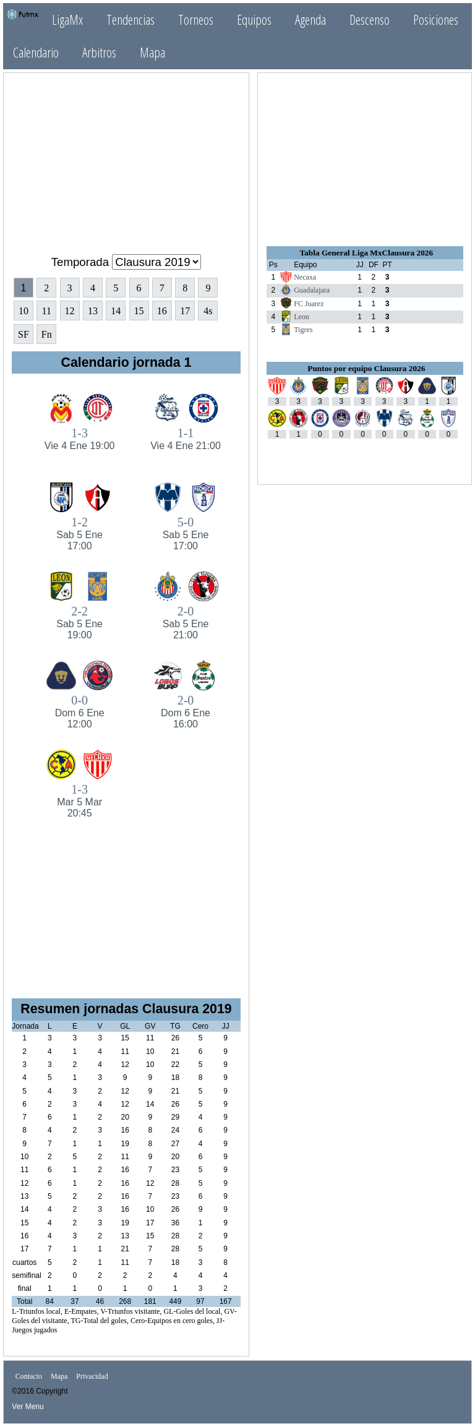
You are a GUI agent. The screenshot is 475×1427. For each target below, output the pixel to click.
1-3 (79, 439)
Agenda (310, 19)
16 (162, 311)
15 (139, 311)
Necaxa (305, 277)
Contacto (28, 1376)
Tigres (303, 329)
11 (46, 311)
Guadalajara (312, 290)
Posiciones (435, 19)
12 (70, 311)
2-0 (185, 622)
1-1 (185, 439)
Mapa (152, 52)
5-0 (185, 533)
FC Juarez (308, 303)
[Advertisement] (126, 158)
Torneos (195, 19)
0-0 (79, 711)
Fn (46, 334)
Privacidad (92, 1376)
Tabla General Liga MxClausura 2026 (366, 252)
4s (207, 311)
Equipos (254, 19)
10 (23, 311)
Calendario (36, 52)
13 (93, 311)
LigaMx (67, 19)
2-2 (79, 622)
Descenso (369, 19)
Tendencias (130, 19)
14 (116, 311)
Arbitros (99, 52)
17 (185, 311)
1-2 (79, 533)
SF (23, 334)
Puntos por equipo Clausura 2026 (366, 368)
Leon (301, 316)
